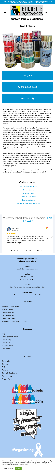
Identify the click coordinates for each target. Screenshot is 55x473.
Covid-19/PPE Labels (28, 197)
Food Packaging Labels (28, 186)
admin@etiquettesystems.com (27, 269)
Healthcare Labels (28, 200)
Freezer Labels (28, 190)
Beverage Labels (28, 193)
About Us (27, 356)
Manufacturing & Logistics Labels (28, 203)
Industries (28, 302)
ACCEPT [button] (18, 468)
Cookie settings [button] (8, 468)
